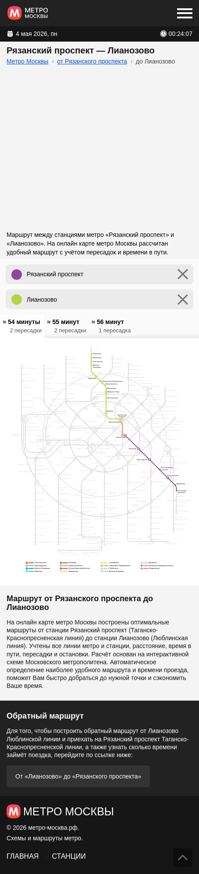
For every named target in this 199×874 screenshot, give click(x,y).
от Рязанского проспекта (92, 61)
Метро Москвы (27, 61)
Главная (23, 856)
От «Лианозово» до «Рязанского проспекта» (78, 776)
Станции (68, 856)
